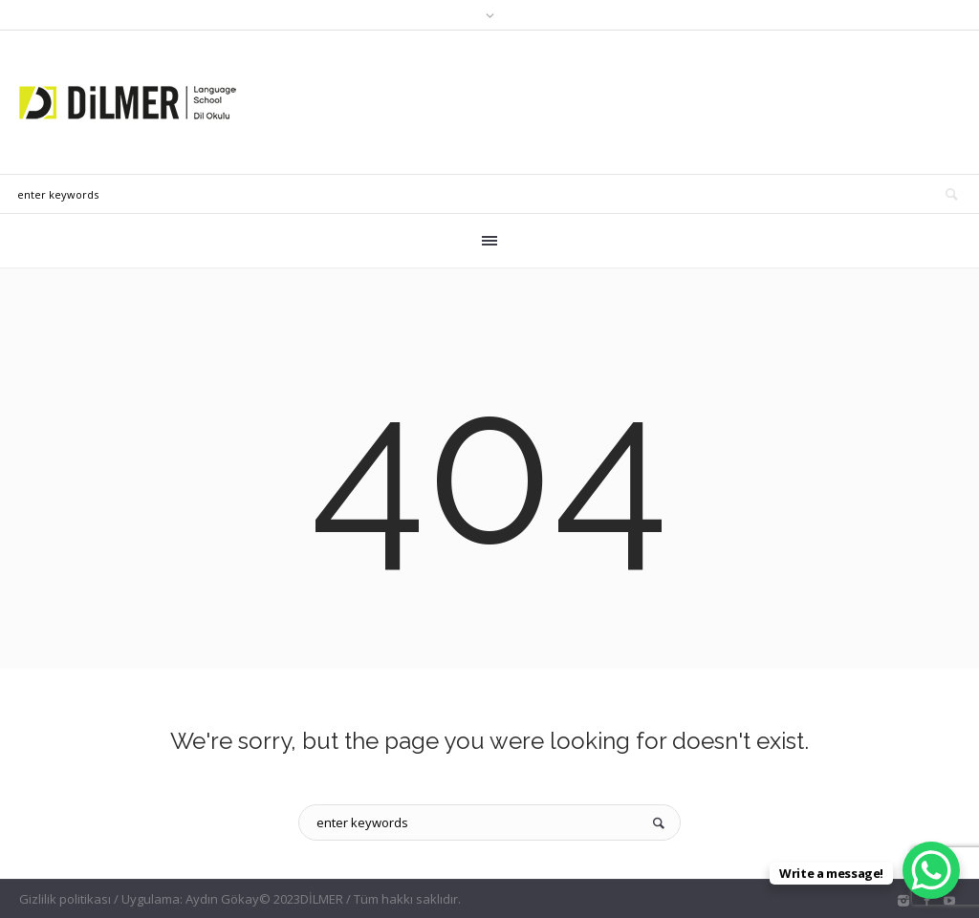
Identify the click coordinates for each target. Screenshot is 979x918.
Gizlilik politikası (65, 898)
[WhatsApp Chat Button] (931, 870)
